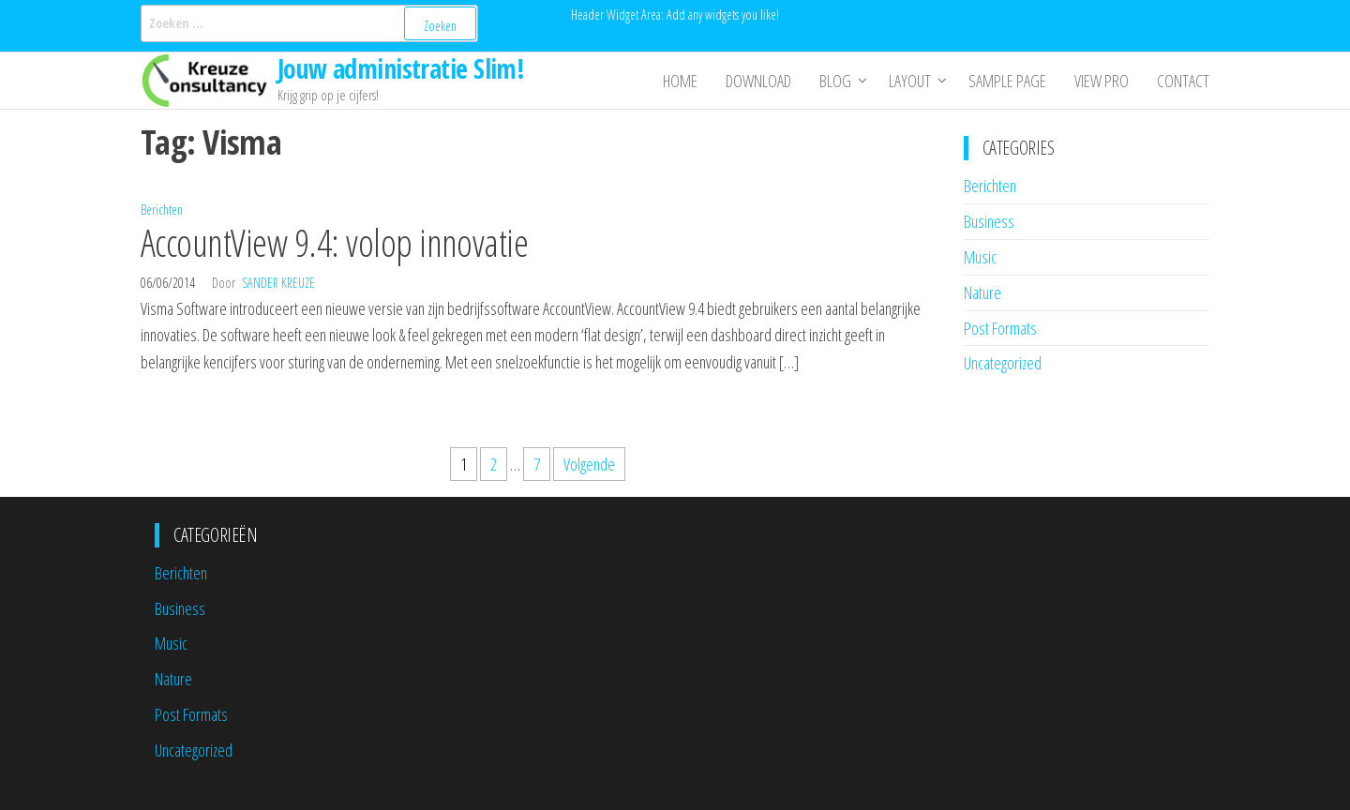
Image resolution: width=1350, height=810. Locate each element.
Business (989, 221)
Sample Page (1007, 80)
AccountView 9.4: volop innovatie (334, 242)
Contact (1183, 80)
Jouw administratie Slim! (401, 68)
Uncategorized (1003, 363)
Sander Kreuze (278, 283)
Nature (982, 292)
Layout (910, 80)
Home (680, 80)
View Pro (1101, 80)
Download (758, 80)
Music (980, 257)
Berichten (162, 209)
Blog (835, 80)
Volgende (589, 464)
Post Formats (1000, 328)
